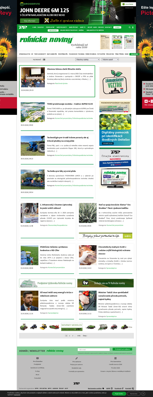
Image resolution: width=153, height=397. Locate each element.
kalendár (134, 54)
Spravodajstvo (24, 54)
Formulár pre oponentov (76, 371)
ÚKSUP (61, 388)
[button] (122, 349)
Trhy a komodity (40, 54)
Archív (90, 27)
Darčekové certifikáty (37, 368)
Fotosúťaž (101, 54)
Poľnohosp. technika (76, 54)
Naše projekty (62, 27)
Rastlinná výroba (61, 83)
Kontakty (108, 27)
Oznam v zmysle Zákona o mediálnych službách (115, 371)
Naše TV (83, 27)
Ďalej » (85, 336)
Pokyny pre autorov (76, 364)
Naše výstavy (74, 27)
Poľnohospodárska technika (82, 118)
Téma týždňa (119, 54)
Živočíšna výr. (63, 54)
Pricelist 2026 (115, 368)
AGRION (55, 388)
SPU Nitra (43, 388)
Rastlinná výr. (52, 54)
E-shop (37, 371)
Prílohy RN (110, 54)
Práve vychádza (90, 54)
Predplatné (51, 27)
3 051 (79, 336)
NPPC (50, 388)
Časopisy (41, 27)
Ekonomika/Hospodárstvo (57, 225)
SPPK (36, 388)
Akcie (37, 375)
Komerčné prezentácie (63, 118)
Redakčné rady (76, 368)
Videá (126, 54)
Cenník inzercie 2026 (115, 364)
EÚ (32, 54)
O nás (34, 27)
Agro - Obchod (98, 27)
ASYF (66, 388)
